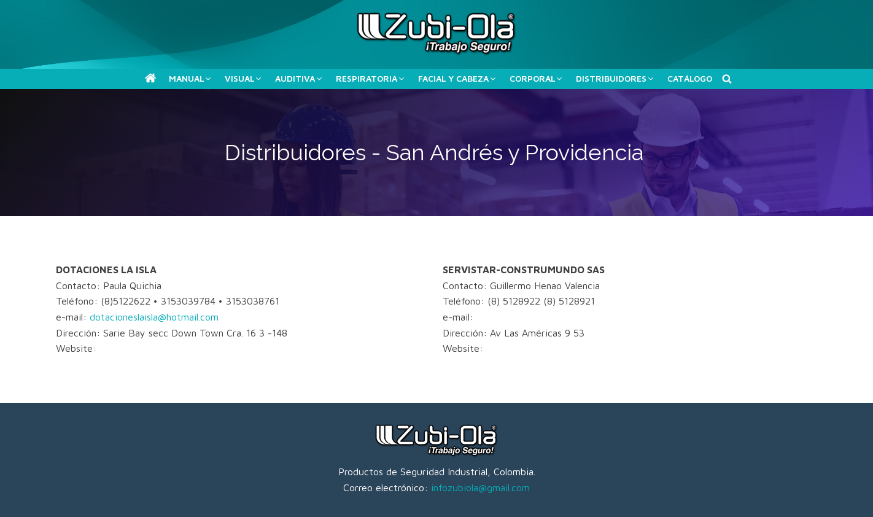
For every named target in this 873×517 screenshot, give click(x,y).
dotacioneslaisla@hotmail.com (154, 316)
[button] (150, 78)
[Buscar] (726, 78)
